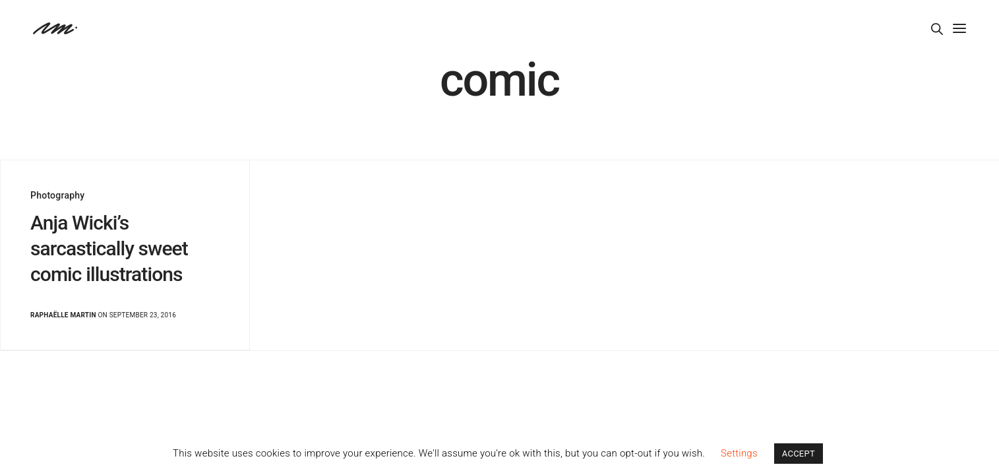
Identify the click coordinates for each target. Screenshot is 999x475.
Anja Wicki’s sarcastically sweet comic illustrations (109, 248)
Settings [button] (739, 453)
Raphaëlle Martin (63, 315)
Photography (57, 195)
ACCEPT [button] (798, 454)
